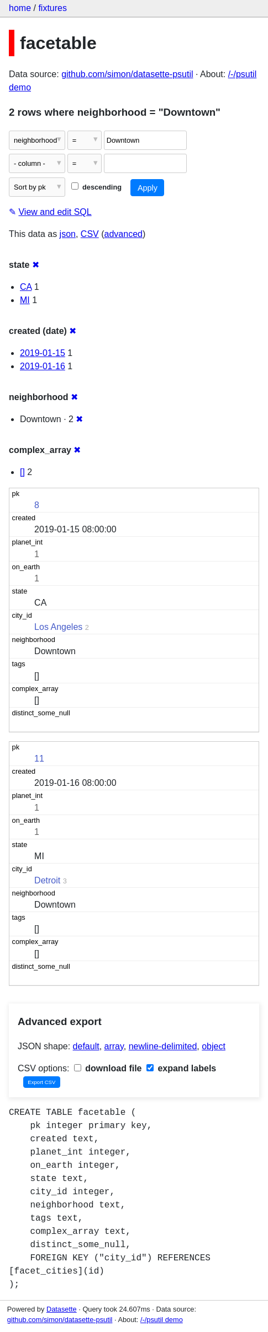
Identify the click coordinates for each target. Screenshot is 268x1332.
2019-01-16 (42, 366)
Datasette (61, 1309)
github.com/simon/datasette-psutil (127, 74)
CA (25, 287)
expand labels (181, 1068)
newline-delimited (163, 1046)
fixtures (52, 8)
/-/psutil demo (161, 1319)
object (213, 1046)
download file (108, 1068)
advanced (123, 234)
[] (22, 472)
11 (39, 758)
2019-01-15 (42, 353)
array (114, 1046)
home (20, 8)
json (68, 234)
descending (96, 187)
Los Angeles (58, 627)
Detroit (47, 880)
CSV (90, 234)
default (86, 1046)
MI (25, 300)
